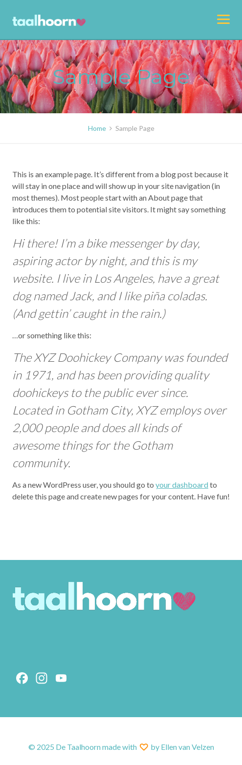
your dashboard (181, 484)
